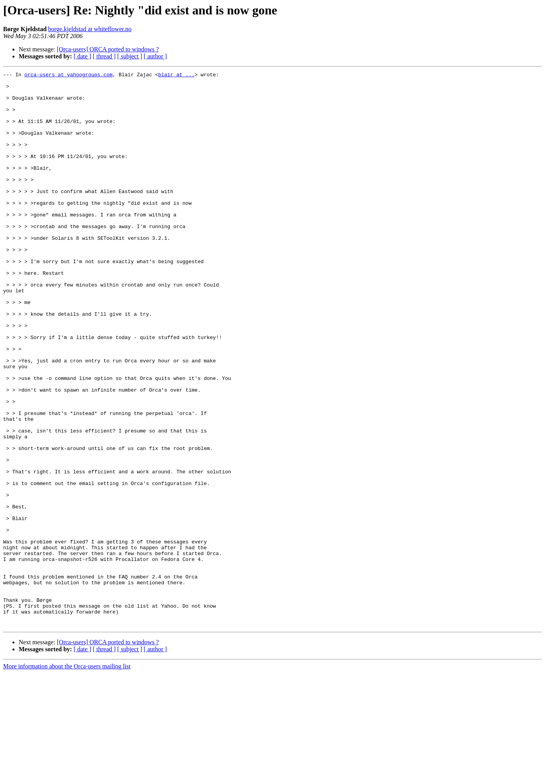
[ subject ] (129, 56)
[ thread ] (104, 56)
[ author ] (155, 56)
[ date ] (82, 56)
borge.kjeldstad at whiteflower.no (90, 29)
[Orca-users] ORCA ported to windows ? (108, 49)
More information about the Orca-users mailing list (67, 777)
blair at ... (176, 75)
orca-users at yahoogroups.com (69, 75)
